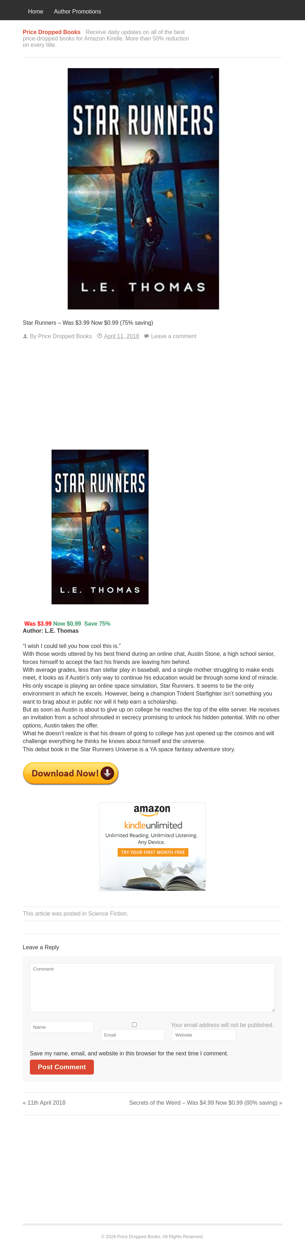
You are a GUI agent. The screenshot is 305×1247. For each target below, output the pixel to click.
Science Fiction (107, 914)
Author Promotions (77, 12)
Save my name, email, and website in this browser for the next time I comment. (129, 1053)
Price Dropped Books (65, 336)
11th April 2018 (44, 1103)
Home (35, 12)
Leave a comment (173, 336)
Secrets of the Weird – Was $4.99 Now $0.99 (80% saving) (205, 1103)
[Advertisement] (152, 396)
